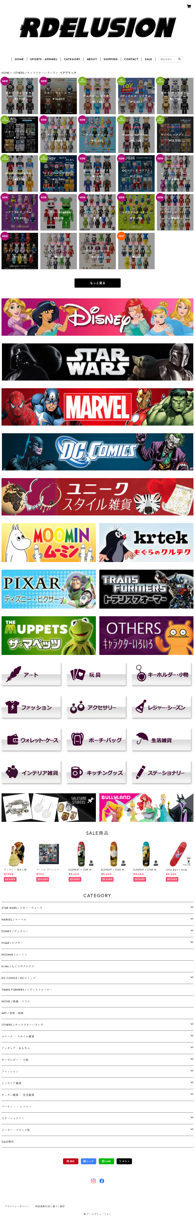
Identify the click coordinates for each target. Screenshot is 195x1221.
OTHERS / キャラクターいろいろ (35, 73)
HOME (19, 59)
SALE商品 (8, 1141)
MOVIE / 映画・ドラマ (16, 1001)
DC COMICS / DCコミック (19, 978)
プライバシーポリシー (17, 1206)
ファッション (10, 1071)
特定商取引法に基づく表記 (50, 1206)
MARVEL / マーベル (14, 919)
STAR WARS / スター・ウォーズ (22, 908)
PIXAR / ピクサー (12, 943)
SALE (148, 59)
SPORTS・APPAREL (43, 59)
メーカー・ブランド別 (16, 1130)
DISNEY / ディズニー (15, 931)
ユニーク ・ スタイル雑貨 (18, 1036)
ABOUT (92, 59)
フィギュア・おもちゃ (16, 1048)
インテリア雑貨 (12, 1083)
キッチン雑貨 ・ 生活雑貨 (18, 1095)
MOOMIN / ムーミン (14, 954)
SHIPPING (111, 59)
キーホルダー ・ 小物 (15, 1060)
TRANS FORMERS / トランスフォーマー (27, 989)
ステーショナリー (13, 1118)
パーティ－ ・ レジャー (17, 1106)
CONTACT (131, 59)
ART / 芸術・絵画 (13, 1013)
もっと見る (97, 283)
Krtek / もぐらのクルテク (18, 966)
